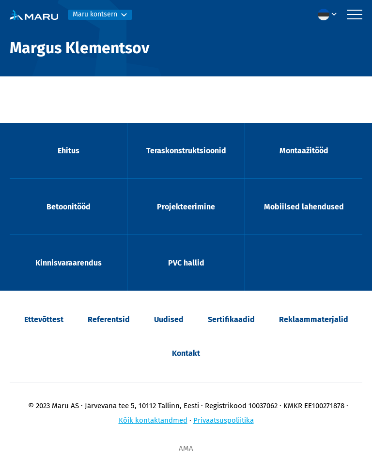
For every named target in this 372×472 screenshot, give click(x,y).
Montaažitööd (303, 150)
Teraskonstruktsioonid (186, 150)
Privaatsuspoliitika (223, 420)
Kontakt (186, 353)
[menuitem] (330, 14)
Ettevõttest (43, 319)
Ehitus (68, 150)
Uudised (169, 319)
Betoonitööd (68, 206)
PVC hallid (186, 262)
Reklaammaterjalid (313, 319)
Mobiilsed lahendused (304, 206)
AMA (186, 448)
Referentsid (109, 319)
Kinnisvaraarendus (68, 262)
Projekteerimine (186, 206)
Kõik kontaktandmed (153, 420)
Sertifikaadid (231, 319)
